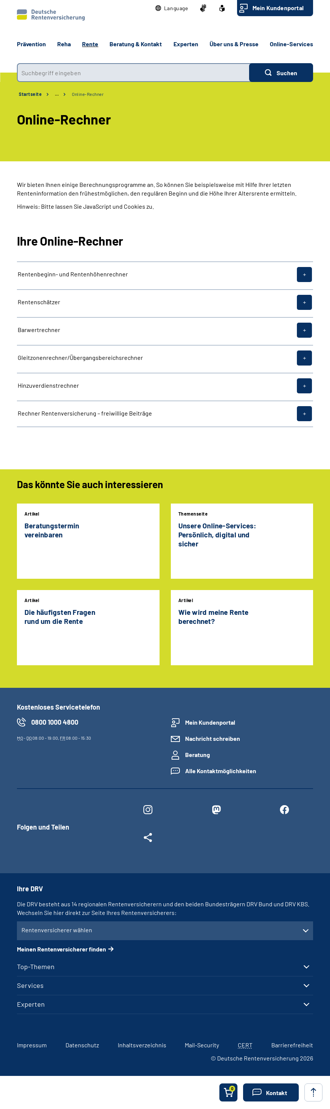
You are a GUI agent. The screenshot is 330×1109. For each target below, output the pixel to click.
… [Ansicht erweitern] (57, 94)
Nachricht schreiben (212, 738)
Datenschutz (82, 1044)
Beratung (197, 754)
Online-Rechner (87, 94)
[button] (171, 8)
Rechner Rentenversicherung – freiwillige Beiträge (85, 413)
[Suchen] (281, 72)
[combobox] (133, 72)
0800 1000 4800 (54, 722)
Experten (31, 1004)
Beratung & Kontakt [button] (135, 43)
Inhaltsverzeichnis (142, 1044)
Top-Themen (36, 966)
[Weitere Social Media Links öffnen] (147, 839)
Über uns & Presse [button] (234, 43)
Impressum (32, 1044)
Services (30, 985)
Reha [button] (64, 43)
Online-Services (291, 43)
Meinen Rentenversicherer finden (61, 949)
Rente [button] (90, 43)
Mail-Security (202, 1044)
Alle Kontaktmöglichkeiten (220, 770)
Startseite (30, 94)
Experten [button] (185, 43)
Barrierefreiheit (292, 1044)
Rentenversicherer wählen (56, 929)
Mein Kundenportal (278, 7)
